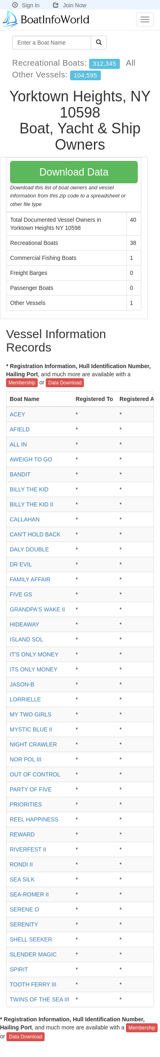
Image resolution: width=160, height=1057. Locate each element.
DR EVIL (21, 564)
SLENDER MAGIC (33, 954)
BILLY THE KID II (31, 504)
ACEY (17, 414)
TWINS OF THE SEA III (39, 999)
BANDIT (20, 474)
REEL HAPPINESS (34, 819)
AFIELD (20, 429)
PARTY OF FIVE (30, 789)
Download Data (74, 172)
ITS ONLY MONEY (34, 669)
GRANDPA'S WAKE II (37, 609)
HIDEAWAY (24, 624)
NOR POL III (25, 759)
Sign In (26, 5)
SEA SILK (22, 879)
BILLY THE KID (29, 489)
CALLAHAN (25, 519)
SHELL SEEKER (31, 939)
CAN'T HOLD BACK (35, 534)
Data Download (64, 383)
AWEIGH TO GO (31, 459)
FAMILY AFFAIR (30, 579)
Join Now (69, 5)
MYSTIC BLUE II (31, 729)
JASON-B (22, 684)
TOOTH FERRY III (33, 984)
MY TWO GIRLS (30, 714)
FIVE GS (21, 594)
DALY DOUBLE (29, 549)
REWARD (22, 834)
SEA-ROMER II (29, 894)
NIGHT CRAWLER (33, 744)
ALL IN (18, 444)
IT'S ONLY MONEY (34, 654)
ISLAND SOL (26, 639)
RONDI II (21, 864)
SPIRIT (19, 969)
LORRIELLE (25, 699)
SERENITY (24, 924)
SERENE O (24, 909)
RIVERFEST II (28, 849)
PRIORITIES (26, 804)
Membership (22, 383)
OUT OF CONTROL (35, 774)
